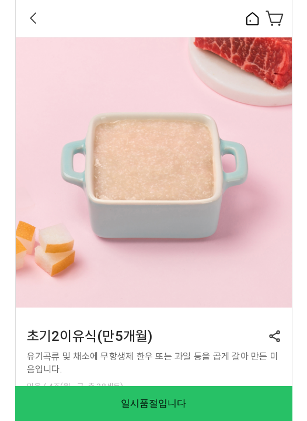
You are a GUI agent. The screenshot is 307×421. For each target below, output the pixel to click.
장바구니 (275, 18)
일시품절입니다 (153, 403)
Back (33, 18)
